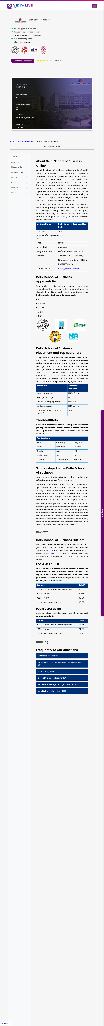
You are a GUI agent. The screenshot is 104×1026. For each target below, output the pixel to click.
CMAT (53, 553)
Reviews (14, 177)
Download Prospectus (23, 61)
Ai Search (5, 1023)
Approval (15, 162)
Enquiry (102, 513)
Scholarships (17, 172)
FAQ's (13, 192)
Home (12, 141)
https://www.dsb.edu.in (69, 268)
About (14, 156)
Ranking (14, 187)
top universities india (26, 141)
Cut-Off (14, 182)
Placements (16, 167)
